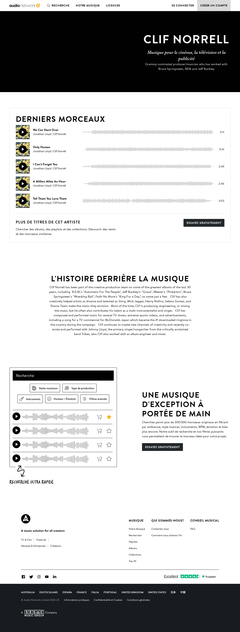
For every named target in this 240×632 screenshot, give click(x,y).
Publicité (41, 539)
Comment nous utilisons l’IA (166, 535)
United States (157, 592)
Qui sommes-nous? (167, 520)
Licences (113, 5)
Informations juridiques (76, 600)
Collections (135, 554)
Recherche (57, 5)
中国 (182, 592)
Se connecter (183, 5)
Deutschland (48, 592)
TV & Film (26, 539)
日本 (173, 592)
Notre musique (88, 5)
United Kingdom (132, 592)
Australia (28, 592)
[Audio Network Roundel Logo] (25, 519)
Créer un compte (214, 5)
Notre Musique (137, 529)
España (67, 592)
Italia (95, 592)
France (82, 592)
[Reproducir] (23, 132)
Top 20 (132, 561)
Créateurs (55, 546)
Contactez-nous (160, 529)
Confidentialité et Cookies (108, 600)
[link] (24, 5)
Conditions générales (138, 600)
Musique (136, 520)
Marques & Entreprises (33, 546)
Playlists (133, 541)
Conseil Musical (204, 520)
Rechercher (135, 535)
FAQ (192, 529)
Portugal (110, 592)
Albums (133, 548)
